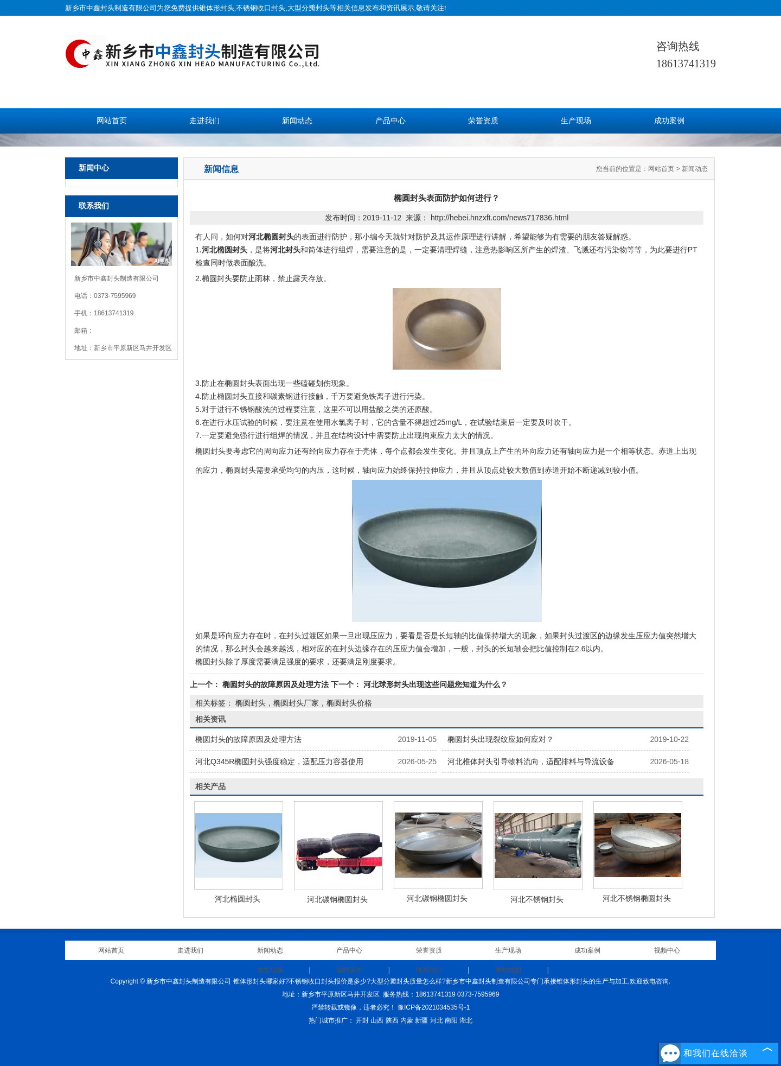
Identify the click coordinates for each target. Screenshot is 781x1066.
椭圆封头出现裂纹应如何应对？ (500, 739)
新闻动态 (297, 121)
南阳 (451, 1020)
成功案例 (669, 121)
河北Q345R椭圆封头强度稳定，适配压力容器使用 (279, 761)
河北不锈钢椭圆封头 (637, 898)
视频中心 (667, 950)
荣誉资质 (483, 121)
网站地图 (508, 970)
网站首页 (112, 121)
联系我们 (429, 970)
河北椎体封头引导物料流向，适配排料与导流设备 (530, 761)
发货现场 (270, 970)
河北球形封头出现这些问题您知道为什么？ (434, 684)
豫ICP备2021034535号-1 (434, 1007)
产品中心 (390, 121)
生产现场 (576, 121)
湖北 (465, 1020)
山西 (376, 1020)
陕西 (392, 1020)
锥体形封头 (216, 8)
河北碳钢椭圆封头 (337, 899)
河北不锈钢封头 (537, 899)
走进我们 (204, 121)
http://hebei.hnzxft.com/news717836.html (499, 217)
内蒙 (406, 1020)
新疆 (421, 1020)
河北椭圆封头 (237, 898)
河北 (436, 1020)
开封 (362, 1020)
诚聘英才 (349, 970)
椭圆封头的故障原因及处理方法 (275, 684)
